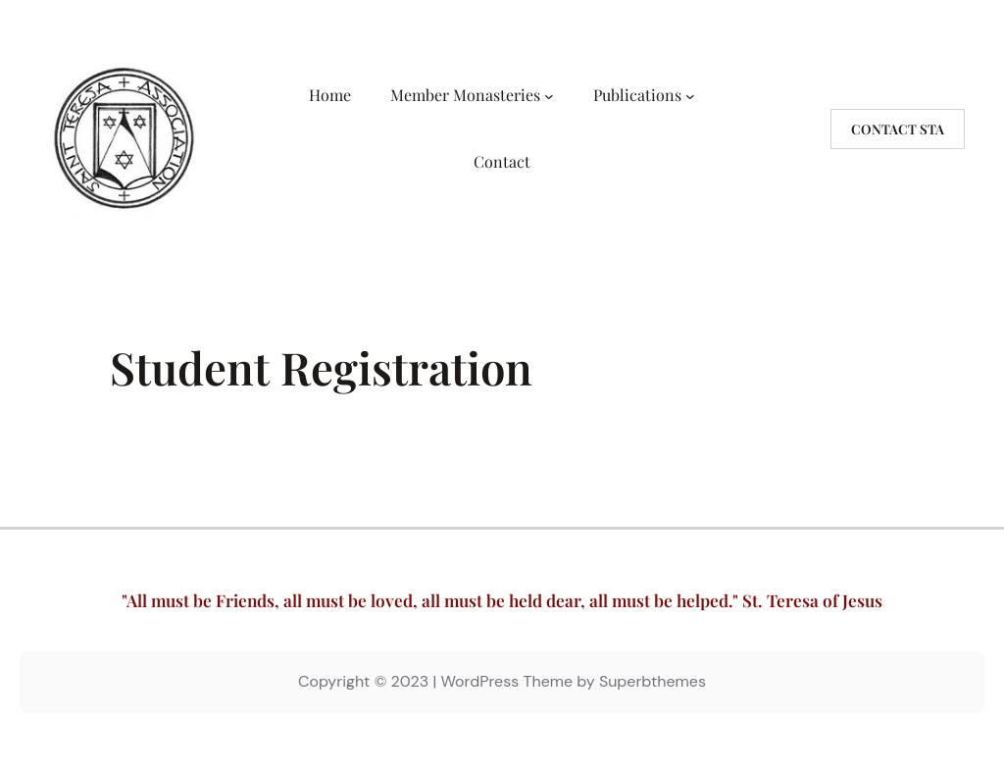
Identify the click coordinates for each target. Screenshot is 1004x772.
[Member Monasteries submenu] (549, 95)
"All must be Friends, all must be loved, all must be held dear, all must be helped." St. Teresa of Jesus (502, 600)
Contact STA (897, 128)
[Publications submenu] (690, 95)
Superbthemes (652, 681)
